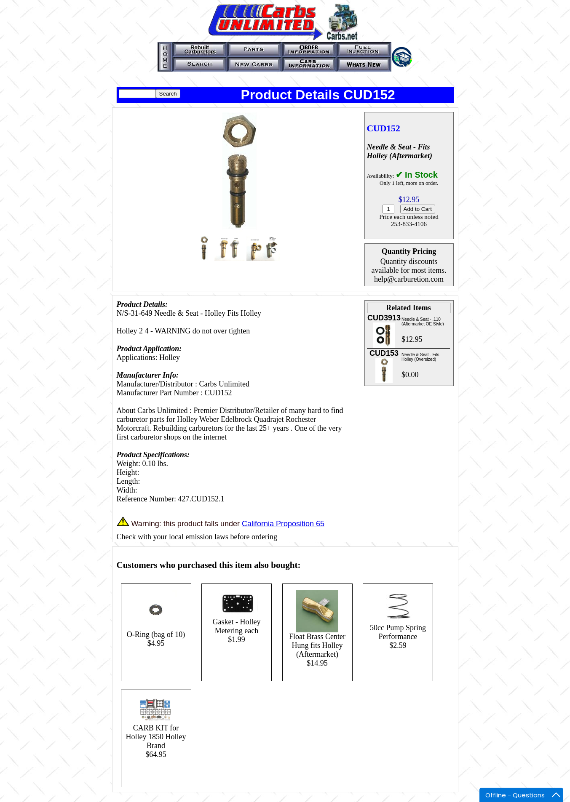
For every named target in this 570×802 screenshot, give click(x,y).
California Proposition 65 (283, 524)
